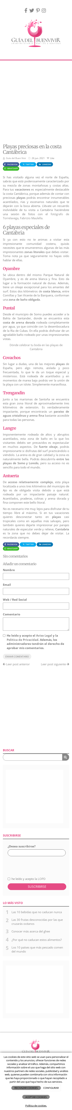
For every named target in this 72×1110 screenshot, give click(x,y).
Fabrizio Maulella (31, 218)
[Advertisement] (36, 102)
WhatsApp (11, 168)
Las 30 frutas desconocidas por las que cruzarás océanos (37, 922)
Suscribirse (37, 886)
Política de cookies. (36, 1105)
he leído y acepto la (27, 879)
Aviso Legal (44, 635)
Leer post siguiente (55, 664)
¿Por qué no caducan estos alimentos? (37, 940)
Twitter (28, 164)
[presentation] (28, 864)
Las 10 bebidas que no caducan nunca (37, 912)
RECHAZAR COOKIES (26, 1088)
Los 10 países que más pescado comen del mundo (37, 949)
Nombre (9, 570)
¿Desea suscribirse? (22, 846)
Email (7, 585)
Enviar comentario (17, 656)
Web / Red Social (15, 599)
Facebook (10, 164)
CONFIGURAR (51, 1088)
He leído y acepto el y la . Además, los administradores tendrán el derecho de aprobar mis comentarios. (35, 642)
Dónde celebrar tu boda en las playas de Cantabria (36, 347)
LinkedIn (45, 164)
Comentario (11, 614)
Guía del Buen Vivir (16, 158)
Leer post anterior (16, 664)
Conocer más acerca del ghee (31, 931)
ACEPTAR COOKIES (36, 1097)
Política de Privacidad (22, 640)
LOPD (42, 879)
